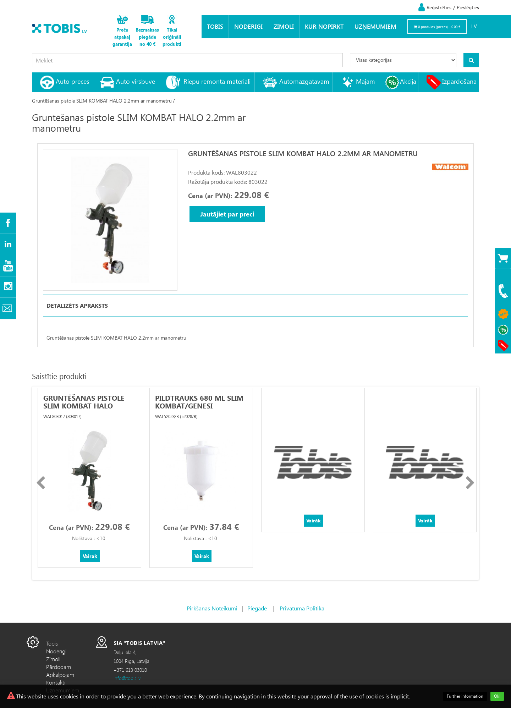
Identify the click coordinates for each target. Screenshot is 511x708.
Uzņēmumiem (375, 26)
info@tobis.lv (127, 678)
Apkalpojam (60, 674)
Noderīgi (248, 26)
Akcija (408, 81)
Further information (465, 696)
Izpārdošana (459, 81)
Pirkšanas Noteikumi (212, 608)
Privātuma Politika (302, 608)
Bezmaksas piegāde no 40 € (147, 37)
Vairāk (90, 556)
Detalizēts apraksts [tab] (77, 305)
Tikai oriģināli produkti (172, 37)
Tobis (215, 26)
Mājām (365, 81)
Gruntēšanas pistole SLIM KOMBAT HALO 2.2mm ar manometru (102, 100)
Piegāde (257, 608)
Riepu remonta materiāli (217, 81)
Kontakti (55, 682)
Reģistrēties (439, 7)
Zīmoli (284, 26)
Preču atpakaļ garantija (122, 37)
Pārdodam (58, 666)
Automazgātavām (304, 81)
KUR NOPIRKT (324, 26)
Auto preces (72, 81)
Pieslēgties (468, 7)
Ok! (497, 696)
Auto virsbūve (135, 81)
